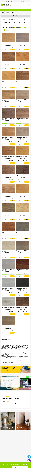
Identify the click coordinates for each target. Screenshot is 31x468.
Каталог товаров (4, 10)
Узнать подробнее (6, 374)
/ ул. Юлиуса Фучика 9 (11, 384)
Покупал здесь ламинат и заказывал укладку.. (10, 403)
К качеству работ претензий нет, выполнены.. (10, 407)
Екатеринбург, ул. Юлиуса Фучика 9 (21, 1)
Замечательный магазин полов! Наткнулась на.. (10, 398)
